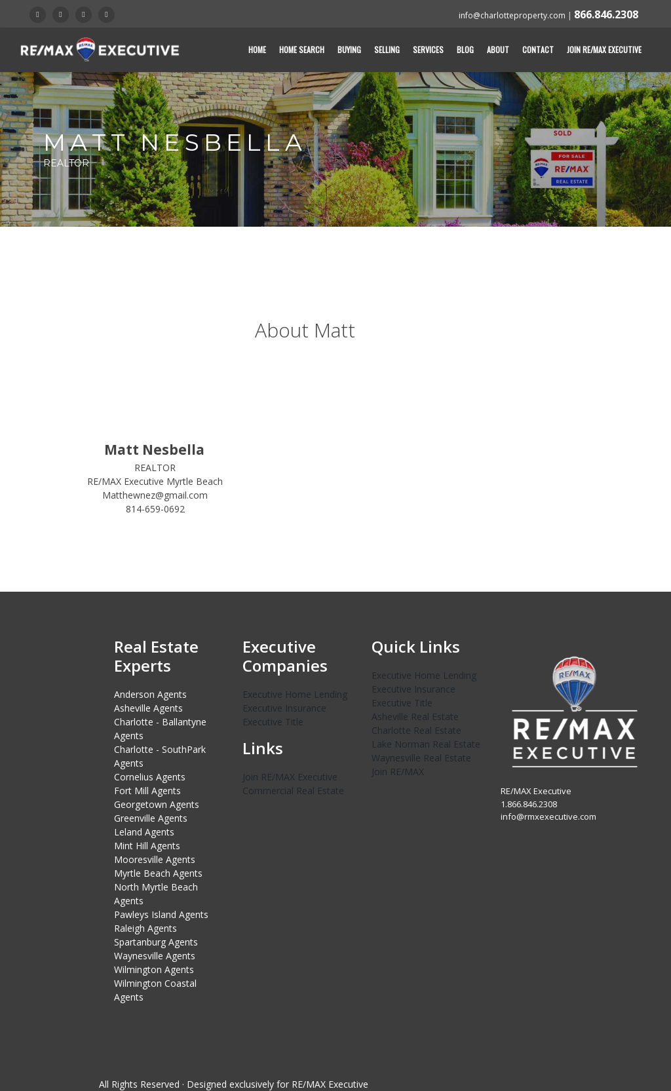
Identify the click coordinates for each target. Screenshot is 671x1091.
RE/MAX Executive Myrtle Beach (155, 481)
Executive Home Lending (294, 694)
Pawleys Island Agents (161, 914)
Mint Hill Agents (147, 845)
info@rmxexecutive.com (548, 816)
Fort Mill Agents (147, 790)
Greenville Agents (150, 818)
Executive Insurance (284, 708)
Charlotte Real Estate (416, 730)
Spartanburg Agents (156, 942)
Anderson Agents (150, 694)
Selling (387, 49)
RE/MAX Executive (330, 1084)
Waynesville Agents (154, 955)
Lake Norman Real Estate (426, 744)
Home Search (301, 49)
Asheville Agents (148, 708)
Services (428, 49)
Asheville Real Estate (415, 716)
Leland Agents (144, 832)
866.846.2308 (606, 14)
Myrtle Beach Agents (158, 873)
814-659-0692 (155, 509)
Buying (349, 49)
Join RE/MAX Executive (604, 49)
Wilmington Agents (154, 969)
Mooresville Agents (154, 859)
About (498, 49)
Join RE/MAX (398, 771)
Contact (538, 49)
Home (257, 49)
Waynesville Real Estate (421, 758)
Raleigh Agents (145, 928)
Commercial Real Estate (293, 790)
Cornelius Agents (149, 777)
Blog (465, 49)
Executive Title (272, 722)
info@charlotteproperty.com (512, 15)
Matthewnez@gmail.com (155, 495)
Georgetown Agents (156, 804)
